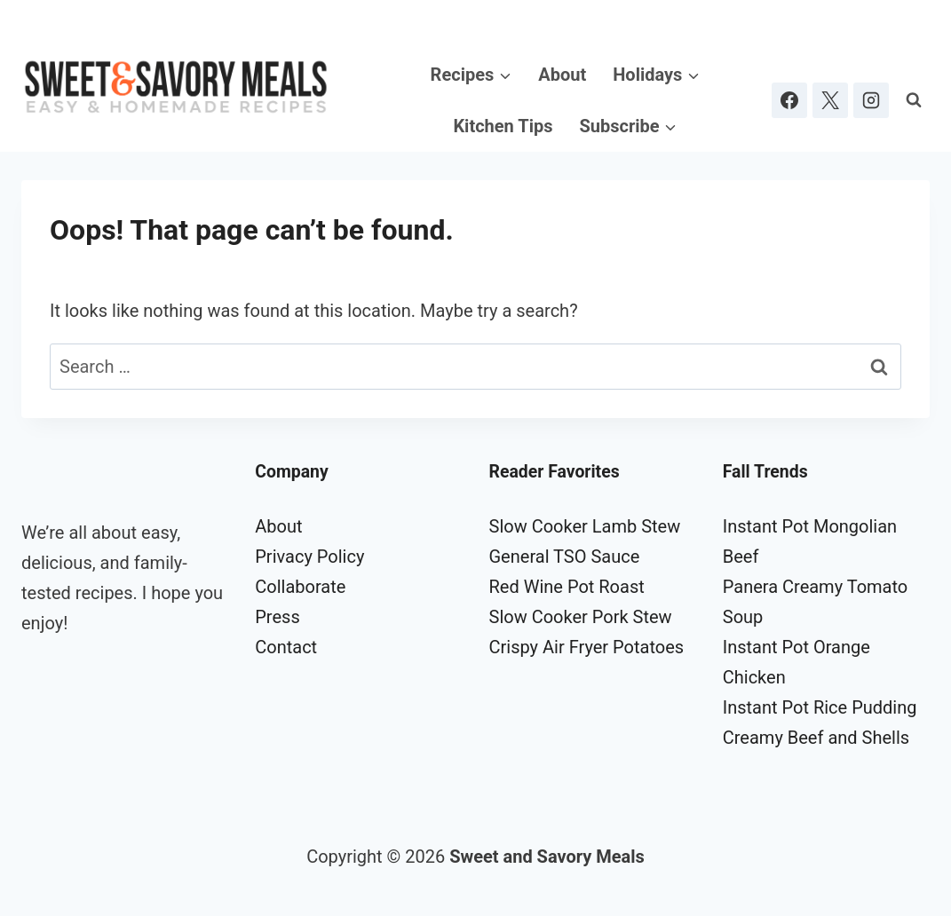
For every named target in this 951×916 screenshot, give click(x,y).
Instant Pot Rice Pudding (820, 707)
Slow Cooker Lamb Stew (585, 526)
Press (277, 617)
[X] (830, 100)
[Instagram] (871, 100)
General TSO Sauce (564, 556)
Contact (286, 647)
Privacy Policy (309, 556)
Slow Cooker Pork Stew (580, 617)
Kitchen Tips (502, 126)
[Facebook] (789, 100)
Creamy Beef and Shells (816, 737)
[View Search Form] (914, 100)
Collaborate (300, 586)
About (562, 74)
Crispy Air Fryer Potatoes (587, 647)
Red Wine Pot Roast (567, 586)
